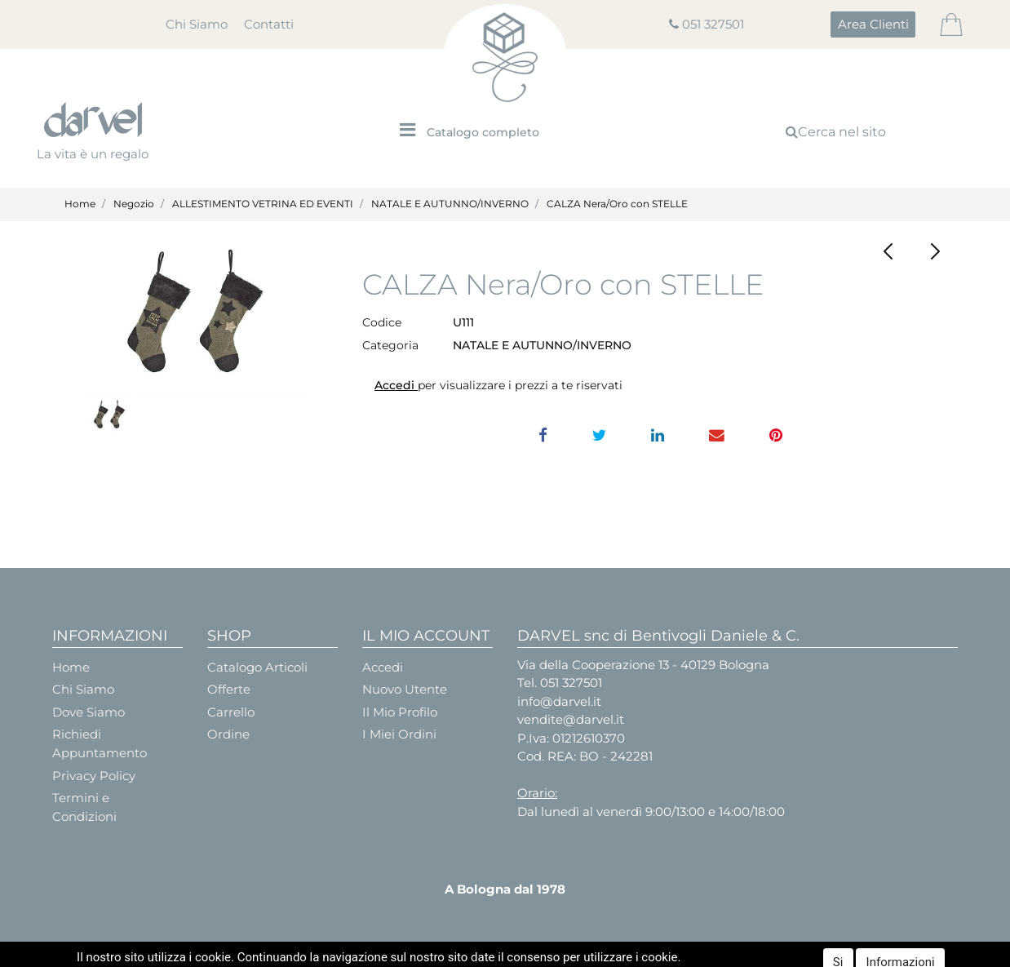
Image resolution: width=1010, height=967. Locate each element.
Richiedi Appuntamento (99, 743)
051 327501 (713, 24)
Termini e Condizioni (84, 807)
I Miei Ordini (399, 734)
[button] (873, 24)
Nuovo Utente (404, 689)
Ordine (228, 734)
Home (79, 203)
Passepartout (546, 952)
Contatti (269, 24)
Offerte (228, 689)
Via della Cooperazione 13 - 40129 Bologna (643, 664)
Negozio (133, 203)
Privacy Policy (93, 775)
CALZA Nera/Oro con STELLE (617, 203)
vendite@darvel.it (570, 719)
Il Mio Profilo (399, 712)
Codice (381, 322)
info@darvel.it (559, 701)
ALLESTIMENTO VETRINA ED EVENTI (262, 203)
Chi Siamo (197, 24)
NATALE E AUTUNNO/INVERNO (450, 203)
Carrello (231, 712)
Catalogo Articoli (257, 667)
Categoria (390, 345)
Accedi (396, 385)
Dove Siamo (88, 712)
